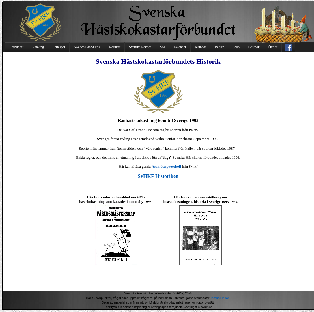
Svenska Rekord (140, 47)
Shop (236, 47)
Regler (219, 47)
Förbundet (16, 47)
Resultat (114, 47)
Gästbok (254, 47)
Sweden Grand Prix (87, 47)
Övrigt (272, 47)
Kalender (180, 47)
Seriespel (59, 47)
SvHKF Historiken (158, 176)
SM (162, 47)
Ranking (38, 47)
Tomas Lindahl (220, 298)
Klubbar (200, 47)
